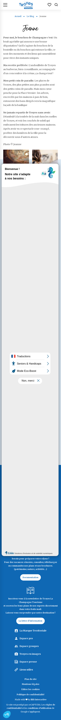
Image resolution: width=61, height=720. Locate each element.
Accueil (18, 16)
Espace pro (26, 638)
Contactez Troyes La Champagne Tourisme (30, 530)
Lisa (17, 403)
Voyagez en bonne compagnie (25, 358)
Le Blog (31, 16)
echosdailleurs (23, 380)
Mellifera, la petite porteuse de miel (31, 328)
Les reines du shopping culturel (43, 189)
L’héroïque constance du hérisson (29, 313)
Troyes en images (30, 653)
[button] (7, 714)
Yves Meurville (23, 392)
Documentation (30, 577)
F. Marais (20, 414)
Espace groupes (29, 646)
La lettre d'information (30, 621)
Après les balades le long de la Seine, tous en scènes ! (16, 191)
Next (14, 426)
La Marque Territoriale (33, 630)
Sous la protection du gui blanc (29, 343)
